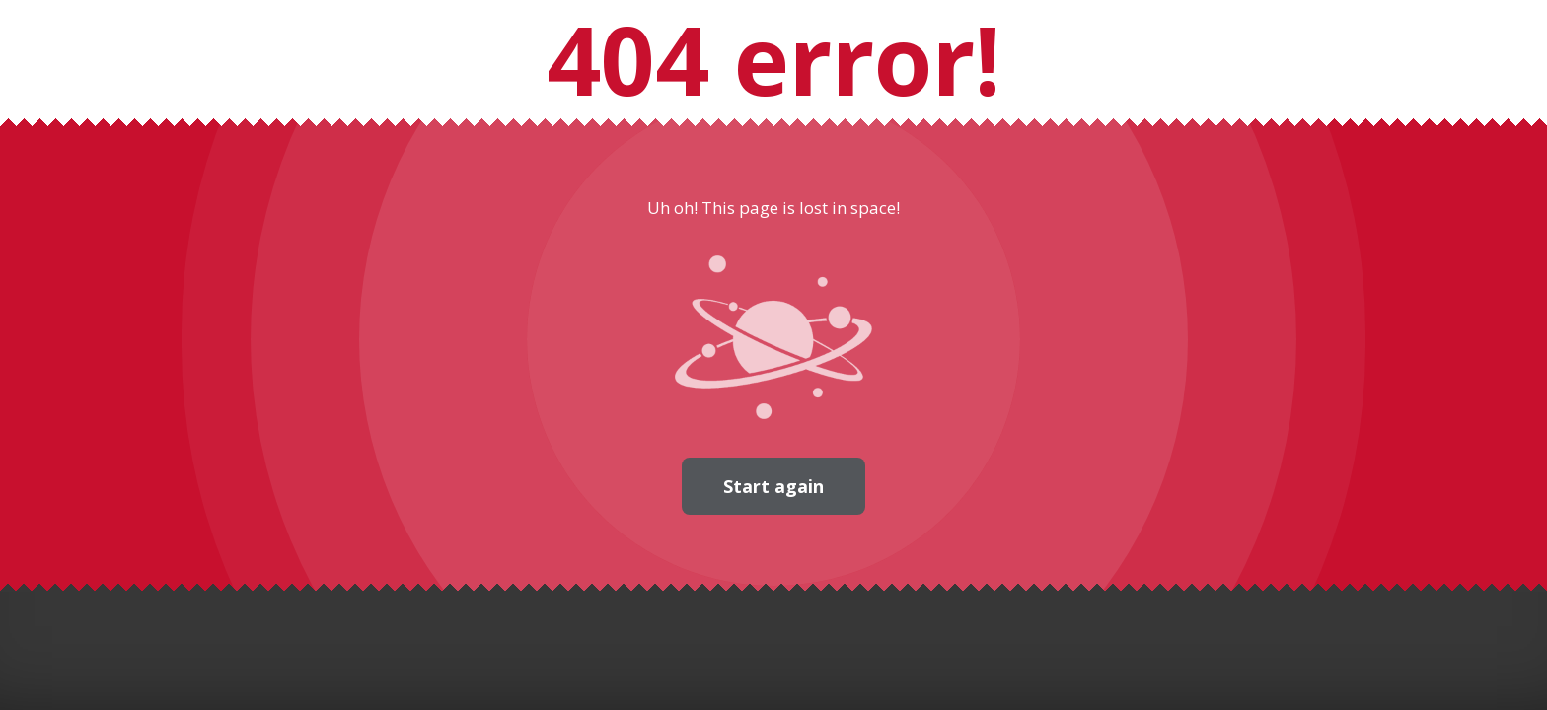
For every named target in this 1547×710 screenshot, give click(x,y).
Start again (773, 486)
